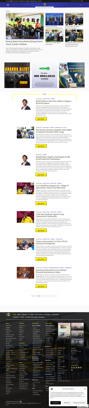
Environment (9, 345)
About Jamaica (36, 325)
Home (14, 314)
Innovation (46, 239)
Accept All (55, 402)
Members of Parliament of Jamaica (49, 338)
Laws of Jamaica (50, 378)
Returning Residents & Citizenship (35, 358)
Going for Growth (23, 374)
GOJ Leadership (49, 325)
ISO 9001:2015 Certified (64, 381)
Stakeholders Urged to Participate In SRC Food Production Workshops (53, 158)
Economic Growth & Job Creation (11, 339)
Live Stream (22, 356)
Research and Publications (61, 372)
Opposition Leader (50, 333)
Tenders (60, 379)
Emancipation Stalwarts (36, 332)
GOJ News (21, 375)
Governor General (10, 352)
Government (55, 314)
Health (20, 334)
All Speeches (49, 371)
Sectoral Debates (50, 370)
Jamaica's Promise (24, 379)
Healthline (21, 377)
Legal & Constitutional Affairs (11, 369)
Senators (48, 342)
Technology (58, 127)
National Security (10, 375)
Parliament (8, 382)
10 (44, 296)
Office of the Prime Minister (50, 267)
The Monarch (49, 350)
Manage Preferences (79, 402)
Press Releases (10, 384)
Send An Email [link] (75, 361)
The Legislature (50, 354)
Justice (7, 363)
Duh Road (21, 370)
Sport (7, 386)
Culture (8, 333)
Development (9, 336)
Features (24, 314)
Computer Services (62, 370)
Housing (8, 356)
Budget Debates (50, 368)
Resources (35, 380)
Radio (32, 314)
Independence (36, 338)
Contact (22, 317)
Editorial (60, 377)
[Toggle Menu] (8, 5)
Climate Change (10, 334)
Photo (59, 375)
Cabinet (8, 329)
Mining (7, 373)
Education (46, 127)
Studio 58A (22, 358)
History (34, 328)
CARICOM (35, 392)
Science (53, 98)
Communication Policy (50, 381)
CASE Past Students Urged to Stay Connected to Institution (50, 215)
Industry (8, 358)
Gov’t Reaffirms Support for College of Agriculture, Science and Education (52, 187)
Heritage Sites (36, 347)
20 (47, 296)
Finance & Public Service (10, 348)
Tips (34, 384)
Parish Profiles (36, 352)
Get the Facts (39, 314)
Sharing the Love (23, 385)
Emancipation (36, 329)
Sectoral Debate (23, 359)
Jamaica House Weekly (23, 349)
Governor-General (50, 329)
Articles (59, 354)
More (33, 388)
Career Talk (22, 368)
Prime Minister (49, 331)
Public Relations (62, 366)
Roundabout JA (23, 386)
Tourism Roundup (23, 383)
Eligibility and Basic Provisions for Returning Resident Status (38, 367)
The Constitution (50, 376)
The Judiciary (49, 356)
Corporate (16, 317)
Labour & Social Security (10, 366)
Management (61, 361)
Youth (64, 127)
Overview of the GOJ (51, 348)
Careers (60, 362)
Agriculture (46, 98)
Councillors (48, 344)
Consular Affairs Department (37, 371)
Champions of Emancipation (36, 335)
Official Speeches (23, 352)
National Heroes (37, 342)
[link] (6, 1)
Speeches (48, 360)
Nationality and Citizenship (36, 374)
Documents (48, 374)
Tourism (8, 390)
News (18, 314)
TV (28, 314)
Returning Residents (38, 362)
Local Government (10, 372)
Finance (21, 333)
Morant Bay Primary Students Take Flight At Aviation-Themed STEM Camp (54, 131)
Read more (41, 119)
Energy (8, 343)
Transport (8, 391)
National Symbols (37, 344)
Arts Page (21, 364)
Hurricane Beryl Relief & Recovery (35, 317)
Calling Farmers (23, 366)
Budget (8, 327)
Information (47, 314)
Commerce (9, 331)
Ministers (48, 335)
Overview (48, 328)
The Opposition (50, 358)
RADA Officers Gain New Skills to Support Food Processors (53, 102)
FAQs (34, 386)
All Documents (50, 383)
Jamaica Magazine (24, 345)
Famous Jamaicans (38, 354)
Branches (48, 346)
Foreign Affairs (9, 350)
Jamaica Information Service (44, 7)
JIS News (21, 347)
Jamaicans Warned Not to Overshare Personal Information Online (51, 271)
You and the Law (23, 388)
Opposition (8, 381)
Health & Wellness (10, 354)
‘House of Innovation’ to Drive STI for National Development (51, 242)
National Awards (37, 345)
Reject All (66, 402)
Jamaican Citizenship (38, 377)
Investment (9, 361)
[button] (85, 389)
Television (60, 350)
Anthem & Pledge (37, 340)
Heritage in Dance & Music (38, 350)
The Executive (49, 352)
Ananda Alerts (36, 394)
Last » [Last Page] (55, 296)
